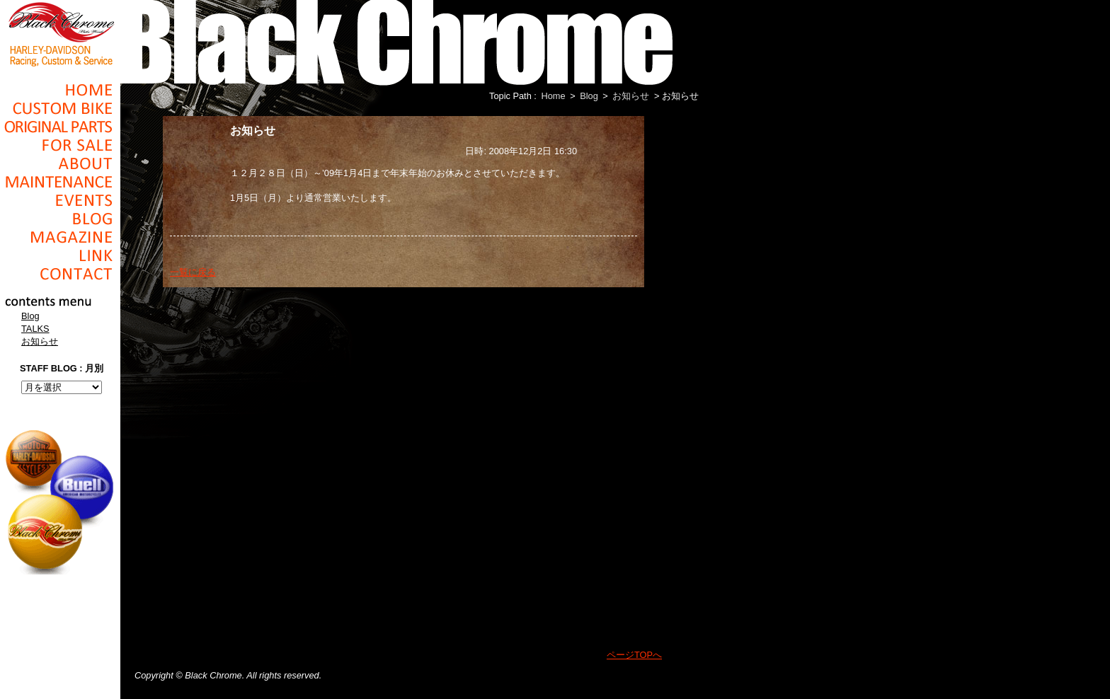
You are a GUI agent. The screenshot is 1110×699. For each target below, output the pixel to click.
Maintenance (60, 182)
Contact (60, 274)
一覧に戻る (193, 272)
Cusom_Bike (60, 108)
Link (60, 255)
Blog (60, 218)
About (60, 163)
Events (60, 200)
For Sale (60, 145)
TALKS (35, 328)
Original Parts (60, 126)
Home (60, 90)
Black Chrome (60, 33)
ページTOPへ (634, 654)
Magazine (60, 237)
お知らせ (39, 341)
